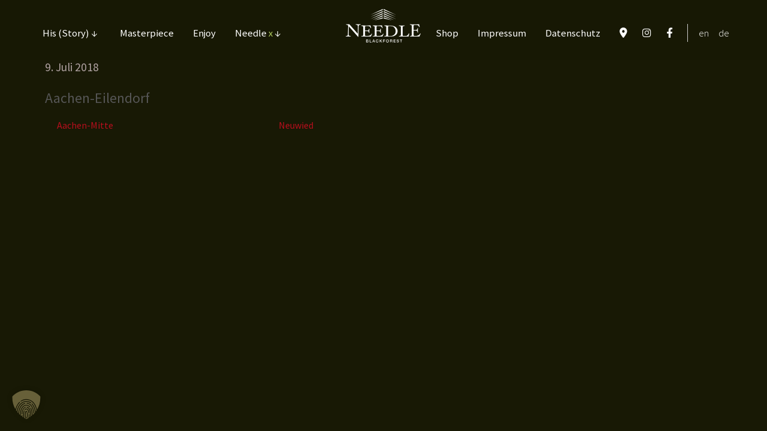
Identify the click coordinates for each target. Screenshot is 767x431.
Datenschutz (572, 33)
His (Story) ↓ (70, 33)
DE (723, 33)
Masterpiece (147, 33)
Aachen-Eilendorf (97, 98)
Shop (447, 33)
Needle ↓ (257, 33)
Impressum (502, 33)
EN (704, 33)
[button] (26, 404)
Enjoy (204, 33)
